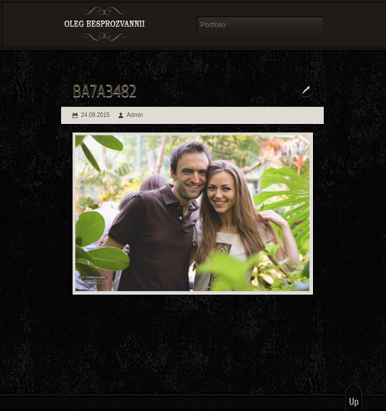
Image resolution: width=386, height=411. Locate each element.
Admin (135, 115)
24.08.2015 (95, 115)
